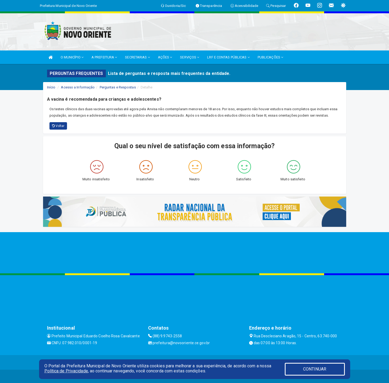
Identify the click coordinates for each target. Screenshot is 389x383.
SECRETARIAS (137, 57)
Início (51, 87)
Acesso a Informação (78, 87)
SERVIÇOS (189, 57)
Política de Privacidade (66, 370)
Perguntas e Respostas (118, 87)
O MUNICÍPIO (72, 57)
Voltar (58, 126)
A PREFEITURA (104, 57)
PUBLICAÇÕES (270, 57)
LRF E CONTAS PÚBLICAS (228, 57)
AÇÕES (165, 57)
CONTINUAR (315, 369)
